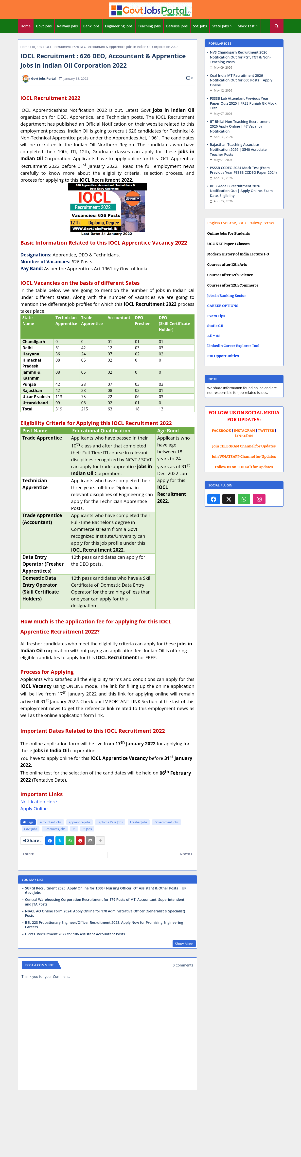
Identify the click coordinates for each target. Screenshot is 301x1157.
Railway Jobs (67, 26)
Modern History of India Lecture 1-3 (238, 254)
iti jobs (37, 46)
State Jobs (220, 26)
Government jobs (166, 822)
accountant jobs (50, 822)
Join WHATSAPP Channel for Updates (244, 456)
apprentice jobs (79, 822)
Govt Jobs (44, 26)
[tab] (26, 26)
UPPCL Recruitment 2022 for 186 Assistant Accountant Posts (75, 934)
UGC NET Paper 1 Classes (228, 244)
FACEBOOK (221, 430)
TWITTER (266, 430)
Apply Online (34, 808)
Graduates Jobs (54, 829)
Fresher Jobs (138, 822)
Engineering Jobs (119, 26)
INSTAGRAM (244, 430)
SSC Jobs (200, 26)
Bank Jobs (91, 26)
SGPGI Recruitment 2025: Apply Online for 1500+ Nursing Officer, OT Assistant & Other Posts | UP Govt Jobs (106, 890)
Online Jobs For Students (228, 233)
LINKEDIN (244, 436)
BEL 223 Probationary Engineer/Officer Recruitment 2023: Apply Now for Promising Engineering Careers (104, 924)
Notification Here (38, 801)
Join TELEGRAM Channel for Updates (244, 446)
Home (26, 26)
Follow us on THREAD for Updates (244, 467)
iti (74, 829)
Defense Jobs (177, 26)
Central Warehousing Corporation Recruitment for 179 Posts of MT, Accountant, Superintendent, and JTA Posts (105, 901)
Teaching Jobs (149, 26)
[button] (276, 26)
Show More (184, 943)
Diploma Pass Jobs (110, 822)
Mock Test (246, 26)
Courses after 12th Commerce (233, 285)
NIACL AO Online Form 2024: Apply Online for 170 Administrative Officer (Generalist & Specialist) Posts (105, 913)
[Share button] (100, 840)
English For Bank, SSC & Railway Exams (240, 223)
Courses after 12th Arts (227, 264)
